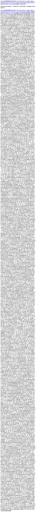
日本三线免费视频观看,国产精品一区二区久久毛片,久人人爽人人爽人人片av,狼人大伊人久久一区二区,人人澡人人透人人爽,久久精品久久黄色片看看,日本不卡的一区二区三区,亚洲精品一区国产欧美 (18, 3)
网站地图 (28, 13)
